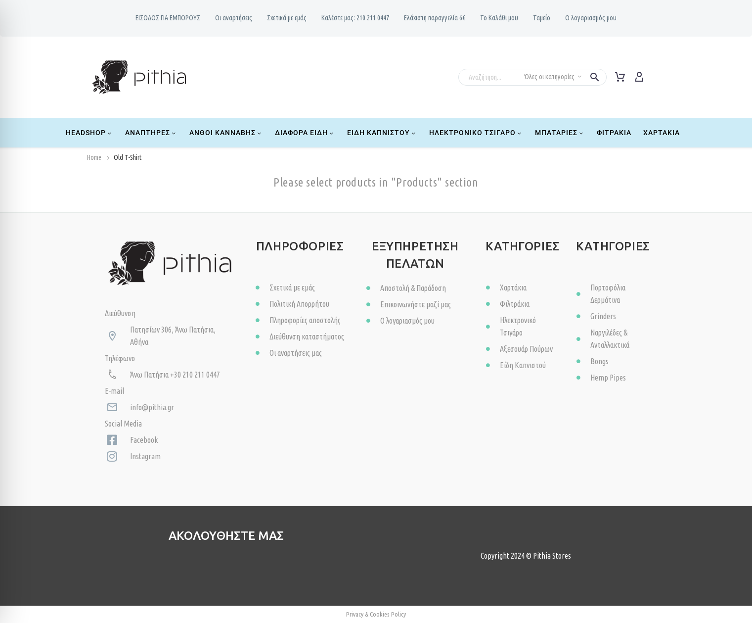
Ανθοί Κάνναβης (226, 133)
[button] (595, 77)
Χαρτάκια (661, 133)
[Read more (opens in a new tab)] (207, 569)
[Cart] (620, 77)
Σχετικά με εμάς (287, 18)
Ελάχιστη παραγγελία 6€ (434, 18)
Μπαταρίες (560, 133)
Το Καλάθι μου (499, 18)
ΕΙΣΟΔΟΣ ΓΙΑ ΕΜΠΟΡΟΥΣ (167, 18)
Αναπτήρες (151, 133)
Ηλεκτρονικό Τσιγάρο (476, 133)
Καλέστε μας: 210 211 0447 (355, 18)
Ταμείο (541, 18)
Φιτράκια (614, 133)
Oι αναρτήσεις (233, 18)
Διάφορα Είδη (305, 133)
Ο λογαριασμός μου (591, 18)
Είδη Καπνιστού (382, 133)
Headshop (89, 133)
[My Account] (639, 77)
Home (94, 157)
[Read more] (657, 75)
